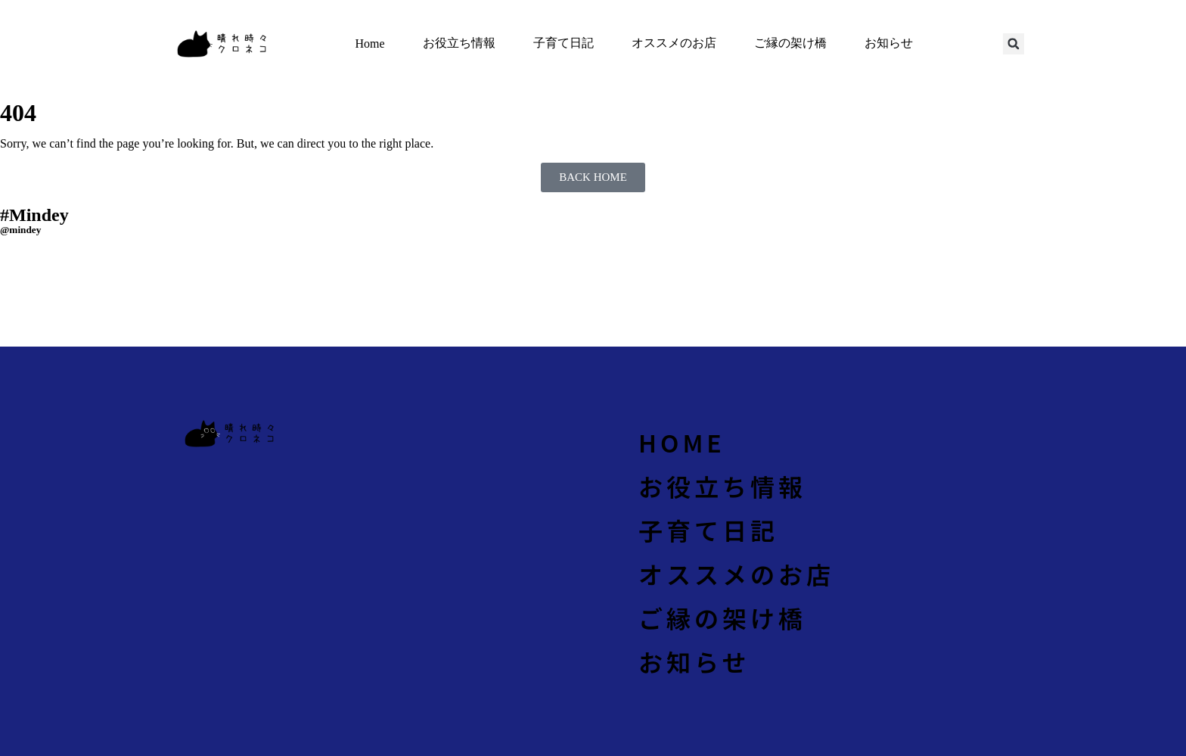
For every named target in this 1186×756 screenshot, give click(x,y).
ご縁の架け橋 (790, 42)
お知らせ (889, 42)
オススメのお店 (674, 42)
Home (369, 43)
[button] (1013, 43)
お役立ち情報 (459, 42)
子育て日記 (563, 42)
